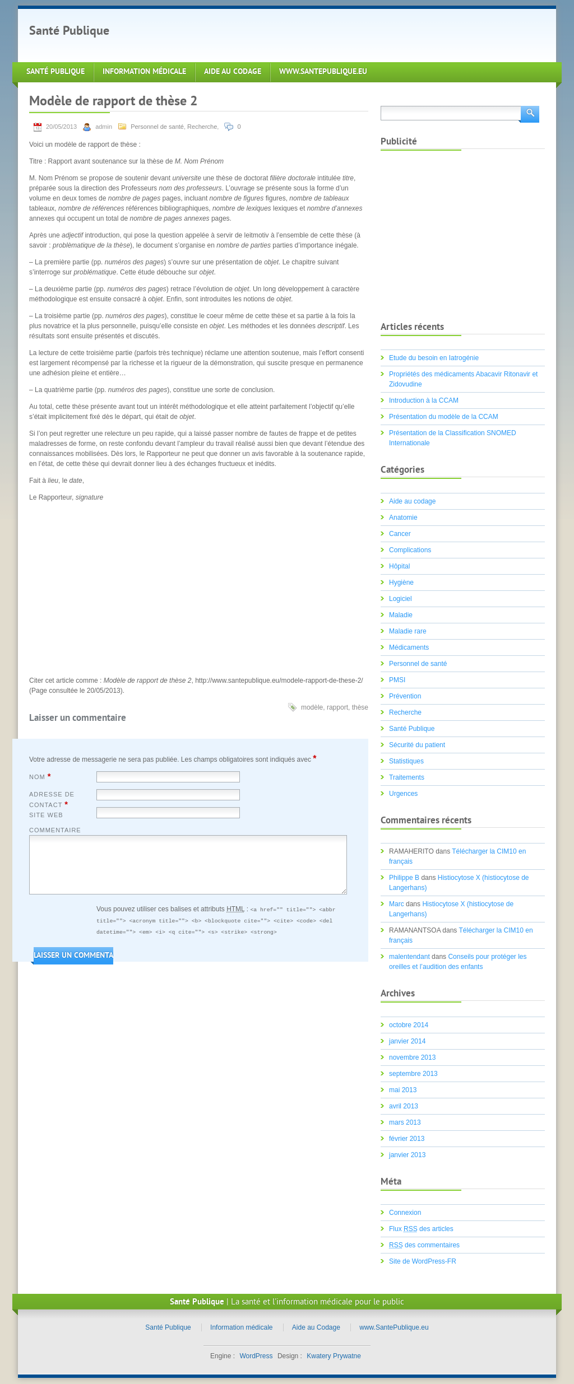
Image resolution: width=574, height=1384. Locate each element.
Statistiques (406, 761)
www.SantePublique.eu (323, 72)
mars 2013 (405, 1122)
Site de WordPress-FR (422, 1261)
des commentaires (424, 1245)
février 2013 (406, 1139)
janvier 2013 (407, 1155)
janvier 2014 (407, 1041)
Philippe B (404, 878)
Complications (410, 550)
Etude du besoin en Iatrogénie (434, 358)
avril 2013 (403, 1106)
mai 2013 (402, 1090)
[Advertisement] (328, 34)
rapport (337, 707)
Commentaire (55, 830)
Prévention (405, 696)
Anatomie (403, 517)
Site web (46, 815)
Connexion (405, 1213)
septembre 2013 (413, 1074)
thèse (360, 707)
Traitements (406, 777)
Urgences (403, 794)
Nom (40, 776)
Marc (396, 904)
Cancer (400, 534)
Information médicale (144, 72)
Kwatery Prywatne (334, 1356)
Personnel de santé (157, 126)
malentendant (409, 957)
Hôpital (399, 566)
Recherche (202, 126)
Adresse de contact (52, 800)
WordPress (255, 1356)
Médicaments (409, 647)
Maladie (401, 615)
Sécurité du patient (417, 745)
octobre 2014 (408, 1025)
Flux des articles (421, 1229)
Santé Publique (69, 31)
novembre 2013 (412, 1057)
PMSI (397, 680)
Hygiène (401, 582)
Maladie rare (408, 631)
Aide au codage (412, 501)
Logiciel (400, 599)
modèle (312, 707)
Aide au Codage (232, 72)
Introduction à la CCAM (424, 400)
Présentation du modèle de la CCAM (443, 417)
